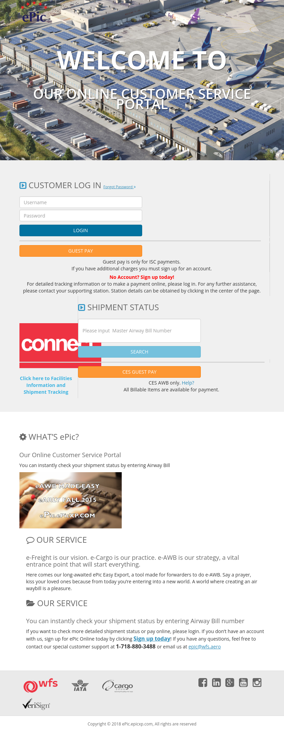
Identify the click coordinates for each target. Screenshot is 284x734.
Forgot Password (119, 186)
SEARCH (139, 351)
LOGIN (80, 230)
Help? (188, 382)
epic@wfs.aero (205, 646)
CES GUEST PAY (139, 372)
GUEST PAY (80, 251)
